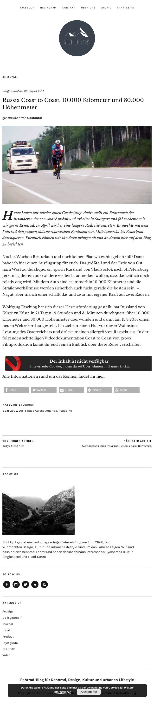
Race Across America (42, 410)
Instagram (48, 7)
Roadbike (65, 410)
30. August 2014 (34, 91)
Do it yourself (11, 617)
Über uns (88, 7)
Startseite (125, 7)
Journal (10, 77)
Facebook (27, 7)
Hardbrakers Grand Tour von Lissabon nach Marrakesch (117, 443)
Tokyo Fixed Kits (17, 443)
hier (100, 376)
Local (6, 630)
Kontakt (68, 7)
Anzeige (7, 611)
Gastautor (34, 118)
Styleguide (10, 643)
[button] (16, 390)
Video (6, 655)
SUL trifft (8, 649)
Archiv (106, 7)
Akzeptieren (89, 692)
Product (8, 636)
